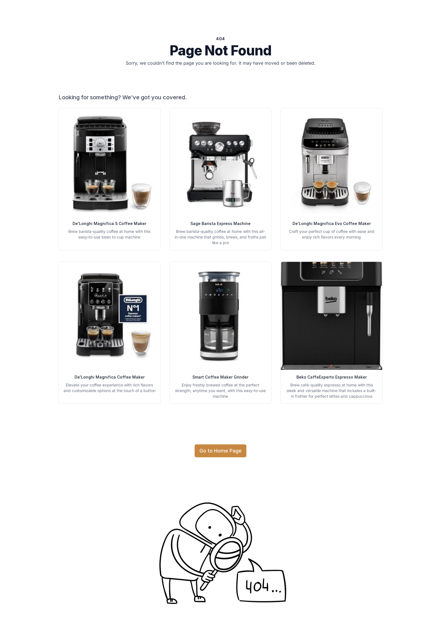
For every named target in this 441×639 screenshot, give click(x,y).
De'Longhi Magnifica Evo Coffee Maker (331, 223)
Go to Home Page (220, 451)
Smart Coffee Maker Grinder (220, 377)
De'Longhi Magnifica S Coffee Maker (109, 223)
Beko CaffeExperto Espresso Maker (331, 377)
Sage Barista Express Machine (220, 223)
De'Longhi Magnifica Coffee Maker (110, 377)
